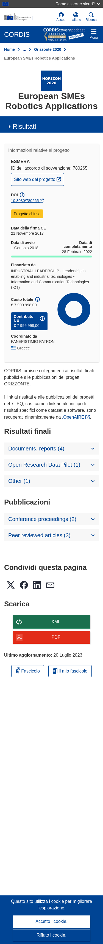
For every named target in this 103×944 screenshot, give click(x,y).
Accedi (61, 17)
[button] (75, 17)
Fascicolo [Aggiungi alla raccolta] (28, 670)
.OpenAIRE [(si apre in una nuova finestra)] (73, 417)
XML (55, 621)
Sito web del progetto (39, 179)
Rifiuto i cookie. (51, 935)
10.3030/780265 (25, 200)
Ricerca (91, 17)
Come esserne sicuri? (77, 3)
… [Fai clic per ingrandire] (24, 49)
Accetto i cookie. (51, 921)
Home (9, 49)
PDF (56, 637)
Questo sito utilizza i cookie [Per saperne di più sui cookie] (38, 901)
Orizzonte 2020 (47, 49)
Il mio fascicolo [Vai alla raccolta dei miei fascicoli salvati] (70, 671)
